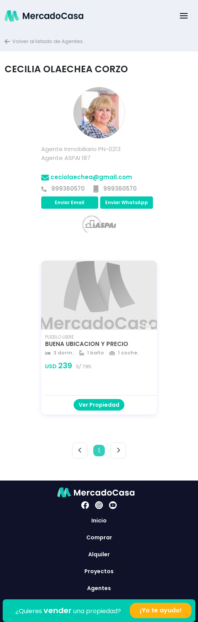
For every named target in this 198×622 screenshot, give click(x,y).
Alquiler (99, 554)
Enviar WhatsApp (126, 202)
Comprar (99, 537)
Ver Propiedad (99, 405)
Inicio (99, 520)
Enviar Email (69, 202)
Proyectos (99, 571)
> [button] (118, 450)
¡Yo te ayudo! (161, 610)
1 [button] (99, 450)
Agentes (99, 588)
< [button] (79, 450)
